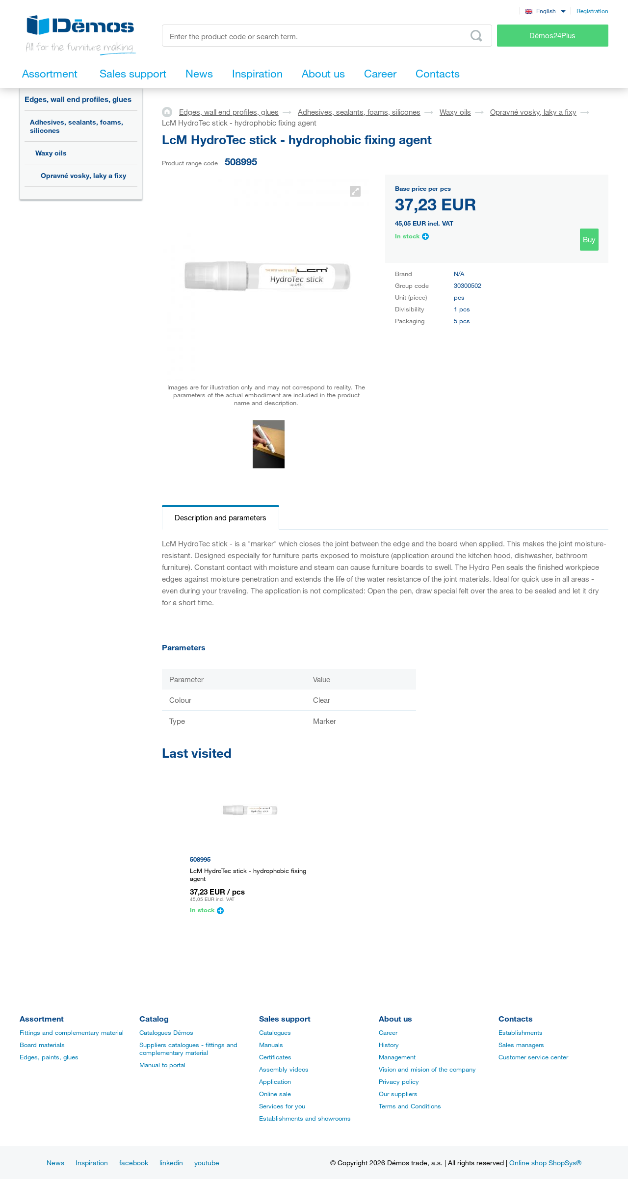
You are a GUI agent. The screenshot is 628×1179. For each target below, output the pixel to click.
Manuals (271, 1045)
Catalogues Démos (166, 1032)
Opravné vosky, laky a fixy (83, 175)
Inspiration (92, 1162)
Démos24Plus (552, 35)
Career (388, 1032)
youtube (206, 1162)
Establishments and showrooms (305, 1118)
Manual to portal (162, 1065)
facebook (133, 1162)
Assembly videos (284, 1069)
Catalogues (275, 1032)
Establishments (520, 1032)
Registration (592, 11)
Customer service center (533, 1057)
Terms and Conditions (410, 1106)
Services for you (282, 1106)
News (55, 1162)
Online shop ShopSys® (545, 1162)
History (389, 1045)
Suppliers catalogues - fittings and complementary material (188, 1048)
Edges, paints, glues (49, 1057)
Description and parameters (220, 517)
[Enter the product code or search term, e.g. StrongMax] (327, 35)
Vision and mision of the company (427, 1069)
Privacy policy (399, 1081)
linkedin (171, 1162)
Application (275, 1081)
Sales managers (521, 1045)
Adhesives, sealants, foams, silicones (76, 126)
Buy (589, 239)
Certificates (275, 1057)
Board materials (42, 1045)
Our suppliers (398, 1094)
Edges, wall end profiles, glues (78, 99)
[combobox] (545, 10)
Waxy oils (51, 153)
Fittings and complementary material (72, 1032)
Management (397, 1057)
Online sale (275, 1094)
